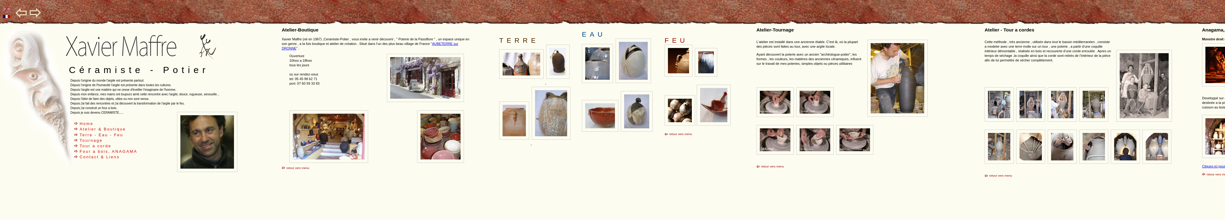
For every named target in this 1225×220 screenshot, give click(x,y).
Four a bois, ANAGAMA (109, 151)
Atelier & (92, 129)
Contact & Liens (100, 157)
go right (35, 13)
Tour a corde (95, 146)
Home (86, 123)
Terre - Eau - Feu (101, 135)
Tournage (91, 140)
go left (21, 13)
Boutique (115, 129)
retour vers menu (297, 168)
